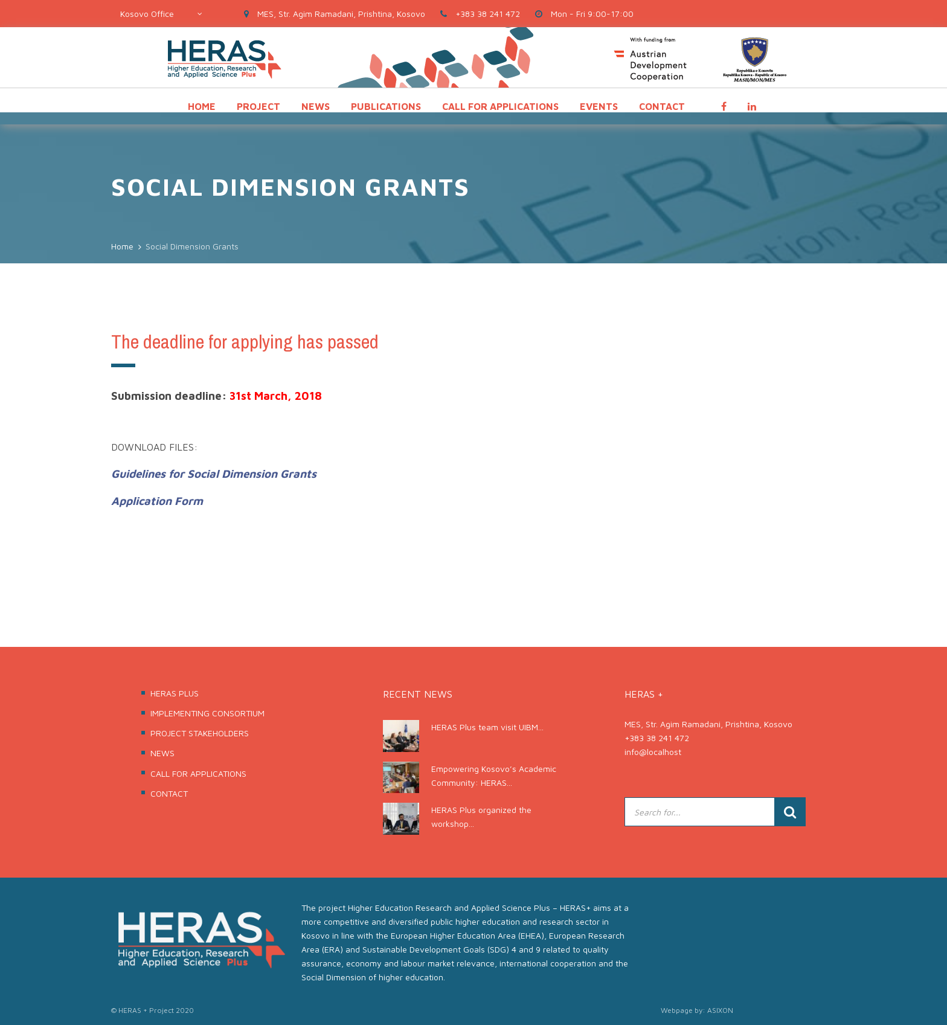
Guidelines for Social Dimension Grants (213, 473)
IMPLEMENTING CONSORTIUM (207, 713)
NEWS (315, 106)
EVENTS (599, 106)
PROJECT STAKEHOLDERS (199, 733)
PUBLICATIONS (386, 106)
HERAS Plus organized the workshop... (481, 817)
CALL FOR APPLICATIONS (500, 106)
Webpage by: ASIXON (697, 1010)
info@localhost (652, 752)
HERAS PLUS (174, 693)
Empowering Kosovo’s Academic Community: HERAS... (493, 775)
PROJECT (258, 106)
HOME (202, 106)
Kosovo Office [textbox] (147, 13)
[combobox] (161, 13)
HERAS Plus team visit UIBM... (487, 727)
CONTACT (662, 106)
